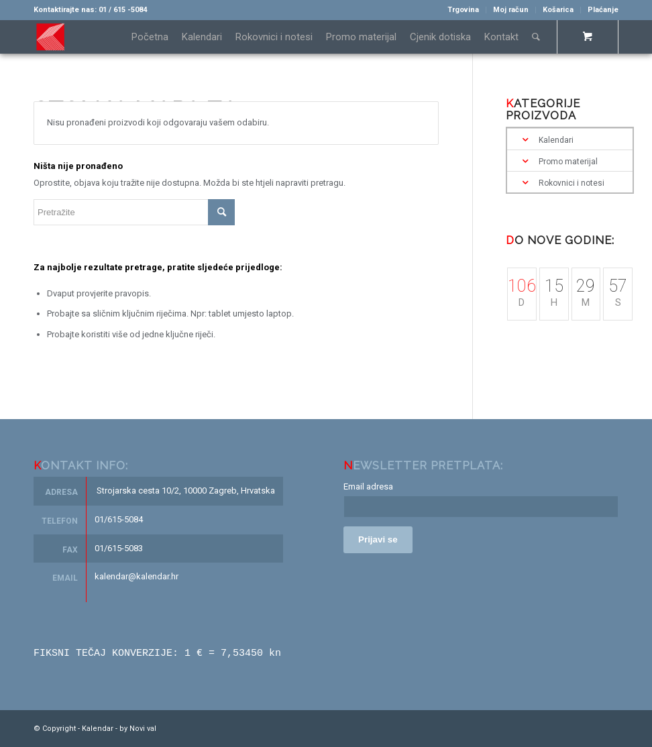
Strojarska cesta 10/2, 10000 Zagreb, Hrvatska (186, 490)
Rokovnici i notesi (571, 183)
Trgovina (463, 9)
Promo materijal (568, 161)
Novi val (142, 728)
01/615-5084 (119, 519)
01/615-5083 (119, 548)
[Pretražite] (536, 37)
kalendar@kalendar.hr (136, 576)
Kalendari (556, 140)
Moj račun (511, 9)
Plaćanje (603, 9)
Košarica (558, 9)
